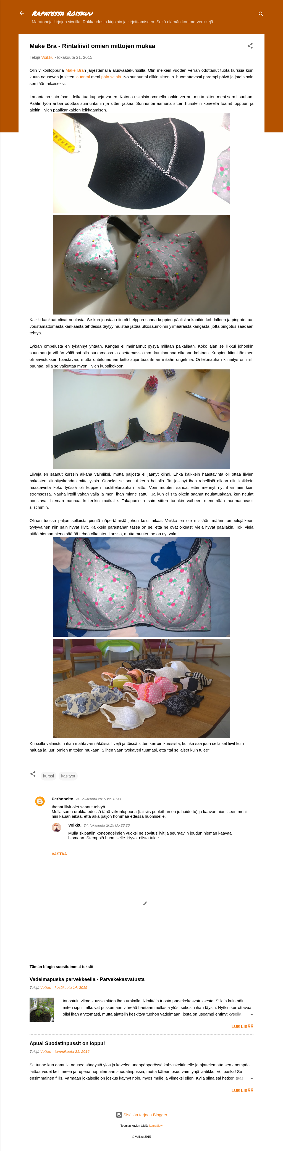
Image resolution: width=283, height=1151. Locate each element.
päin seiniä (111, 76)
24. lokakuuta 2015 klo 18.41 (98, 799)
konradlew (156, 1125)
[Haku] (261, 15)
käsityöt (68, 776)
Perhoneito (62, 798)
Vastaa (59, 854)
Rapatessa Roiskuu (62, 13)
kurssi (48, 776)
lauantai (82, 76)
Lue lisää (242, 1026)
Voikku (75, 825)
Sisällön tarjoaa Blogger (141, 1114)
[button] (250, 46)
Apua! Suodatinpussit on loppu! (67, 1043)
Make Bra (74, 70)
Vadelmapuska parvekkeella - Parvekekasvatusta (87, 979)
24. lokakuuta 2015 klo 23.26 (107, 825)
